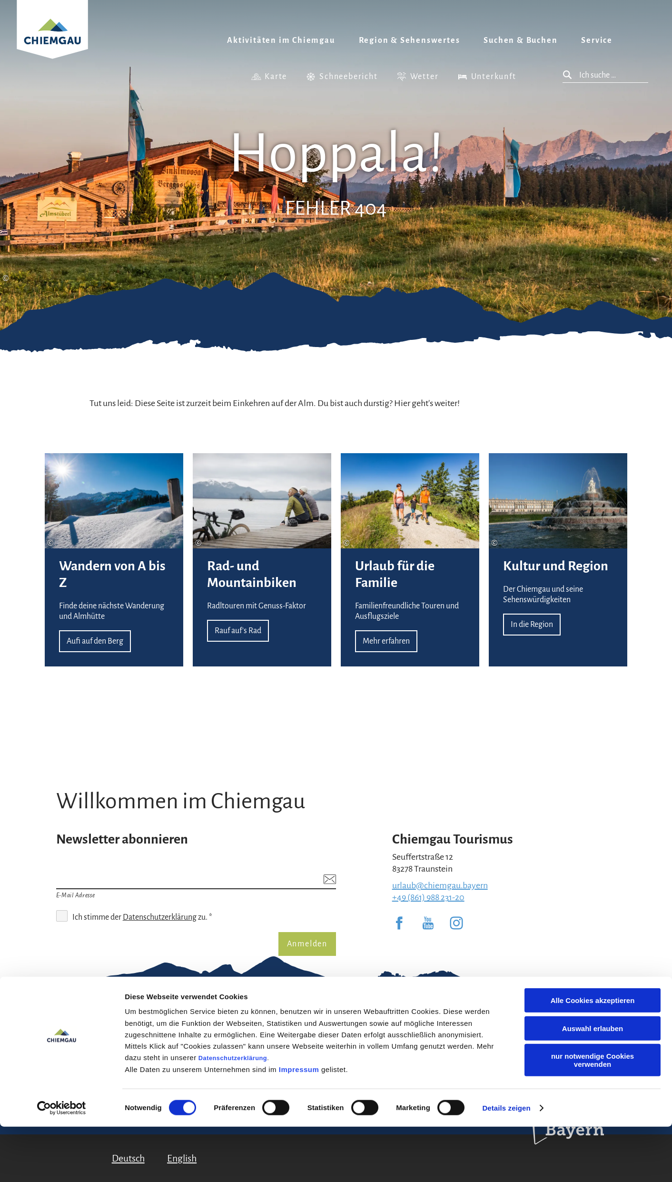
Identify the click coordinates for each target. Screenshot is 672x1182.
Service (597, 40)
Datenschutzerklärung (232, 1113)
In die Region (558, 559)
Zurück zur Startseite (52, 41)
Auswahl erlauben (592, 1084)
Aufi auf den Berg (114, 559)
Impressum (299, 1125)
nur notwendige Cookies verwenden (592, 1115)
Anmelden (307, 944)
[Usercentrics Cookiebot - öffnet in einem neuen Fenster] (61, 1163)
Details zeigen (506, 1163)
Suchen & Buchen (520, 40)
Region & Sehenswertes (409, 40)
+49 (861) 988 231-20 (428, 897)
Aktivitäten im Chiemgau (281, 40)
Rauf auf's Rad (262, 559)
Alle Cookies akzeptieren (593, 1056)
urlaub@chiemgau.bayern (440, 885)
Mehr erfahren (410, 559)
